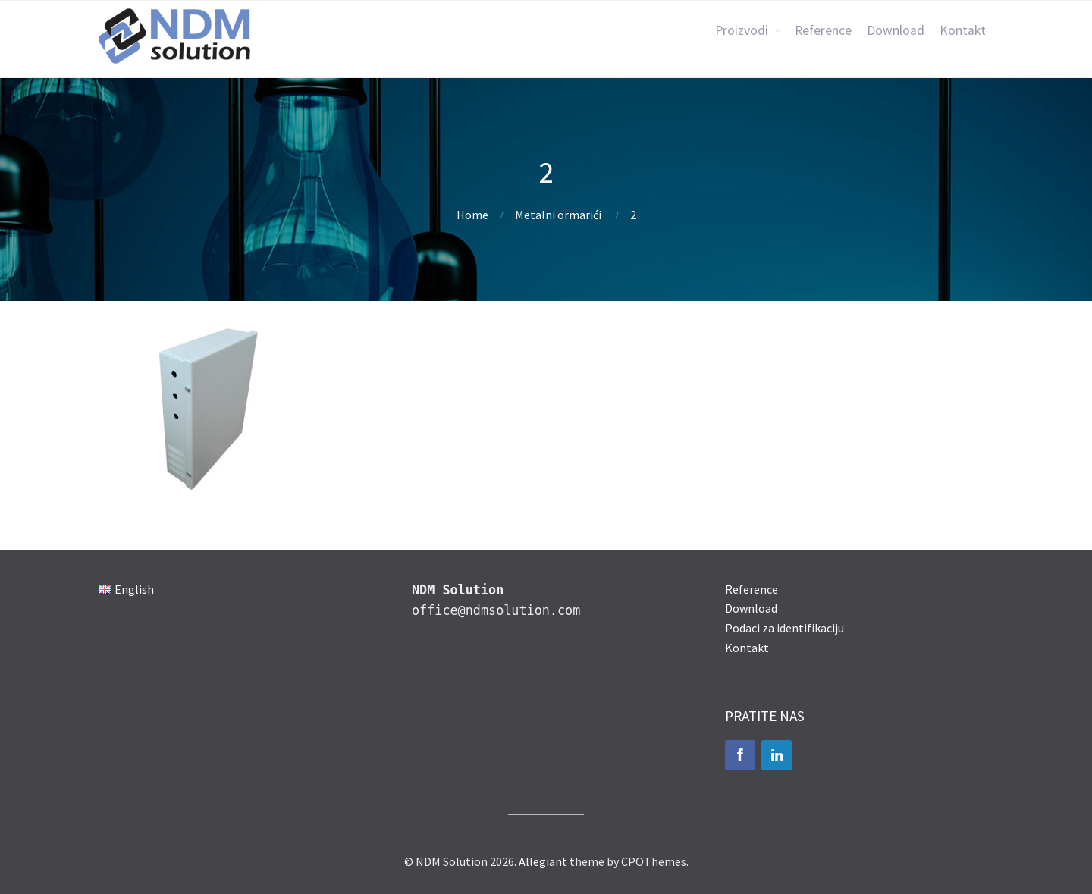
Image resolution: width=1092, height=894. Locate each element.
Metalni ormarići (558, 214)
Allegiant (543, 861)
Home (472, 214)
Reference (823, 30)
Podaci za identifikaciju (784, 627)
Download (895, 30)
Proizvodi (741, 30)
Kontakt (963, 30)
